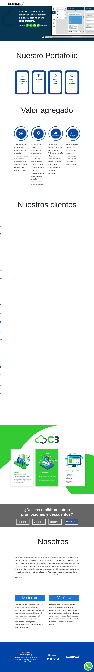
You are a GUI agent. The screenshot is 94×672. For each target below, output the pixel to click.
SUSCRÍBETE (71, 522)
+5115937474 (26, 652)
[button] (7, 20)
